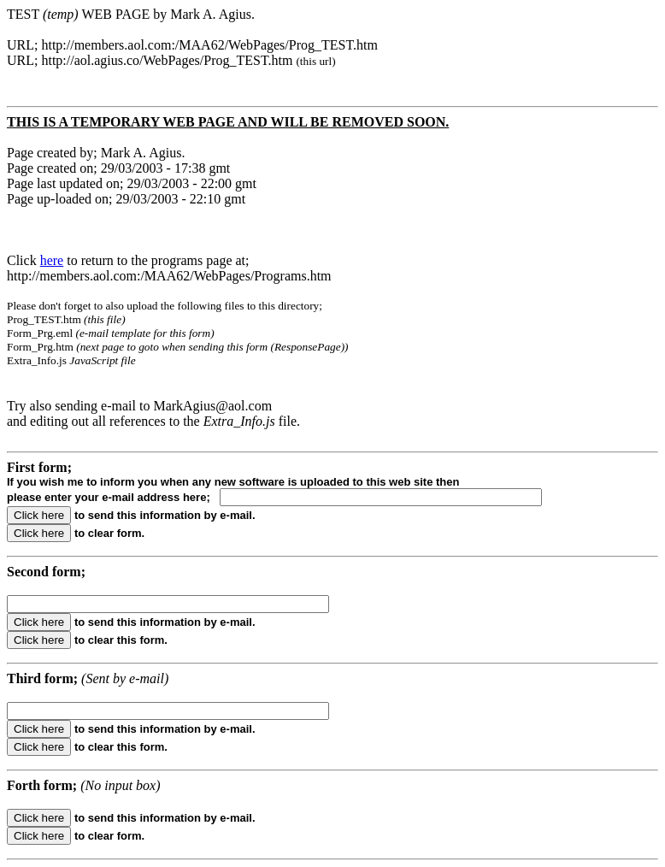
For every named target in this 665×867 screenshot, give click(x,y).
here (52, 260)
